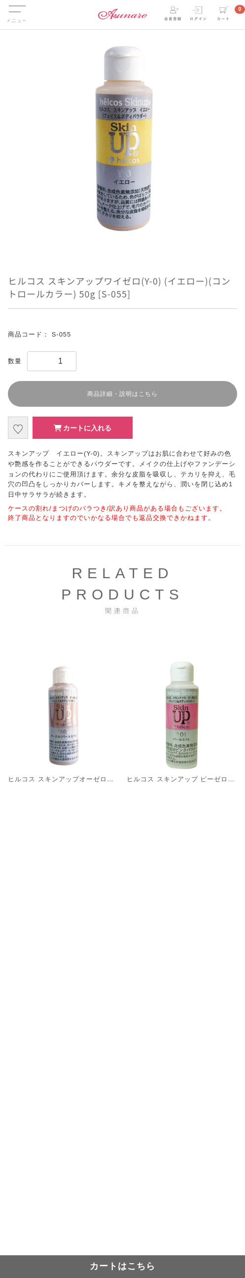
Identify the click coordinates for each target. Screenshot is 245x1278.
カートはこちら (122, 1266)
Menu (16, 6)
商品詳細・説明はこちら (122, 393)
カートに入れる (83, 428)
